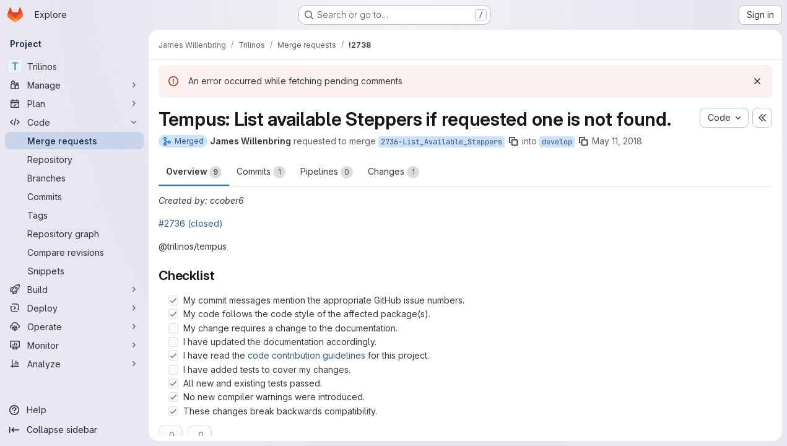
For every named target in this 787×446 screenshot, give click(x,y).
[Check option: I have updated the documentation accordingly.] (173, 342)
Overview (194, 172)
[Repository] (74, 159)
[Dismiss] (757, 81)
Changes (393, 172)
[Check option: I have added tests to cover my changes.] (173, 370)
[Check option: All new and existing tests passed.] (173, 383)
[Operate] (74, 326)
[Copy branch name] (513, 141)
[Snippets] (74, 270)
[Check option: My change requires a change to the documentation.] (173, 328)
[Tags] (74, 215)
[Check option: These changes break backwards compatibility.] (173, 411)
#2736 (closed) (191, 223)
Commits (261, 172)
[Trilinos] (74, 66)
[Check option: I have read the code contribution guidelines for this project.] (173, 356)
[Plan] (74, 103)
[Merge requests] (74, 140)
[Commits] (74, 196)
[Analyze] (74, 363)
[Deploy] (74, 308)
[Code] (74, 122)
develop (557, 142)
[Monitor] (74, 345)
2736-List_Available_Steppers (441, 142)
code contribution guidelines (306, 355)
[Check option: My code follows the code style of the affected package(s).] (173, 314)
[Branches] (74, 177)
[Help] (74, 410)
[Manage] (74, 85)
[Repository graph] (74, 233)
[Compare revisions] (74, 252)
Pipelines (326, 172)
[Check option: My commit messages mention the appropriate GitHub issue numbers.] (173, 300)
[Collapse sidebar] (74, 430)
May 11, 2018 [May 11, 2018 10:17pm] (617, 141)
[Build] (74, 289)
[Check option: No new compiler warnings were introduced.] (173, 397)
